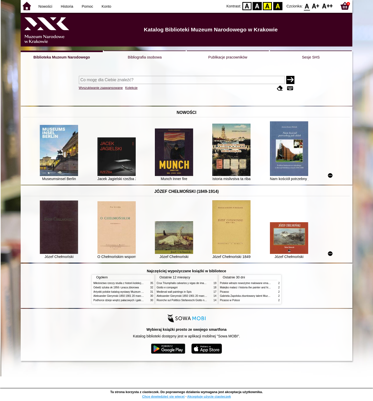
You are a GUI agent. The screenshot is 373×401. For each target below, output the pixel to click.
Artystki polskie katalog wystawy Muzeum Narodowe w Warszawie (131, 291)
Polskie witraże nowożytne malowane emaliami (246, 283)
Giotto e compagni (167, 287)
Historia (67, 6)
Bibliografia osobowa (145, 57)
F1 (315, 6)
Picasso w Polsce (230, 300)
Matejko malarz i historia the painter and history (247, 287)
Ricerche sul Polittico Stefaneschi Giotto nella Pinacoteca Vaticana (194, 300)
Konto (106, 6)
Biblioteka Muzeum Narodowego (61, 57)
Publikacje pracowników (227, 57)
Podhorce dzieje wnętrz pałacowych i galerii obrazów (123, 300)
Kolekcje (131, 88)
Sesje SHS (311, 57)
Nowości (45, 6)
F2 (327, 6)
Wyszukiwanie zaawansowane (101, 88)
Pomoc (87, 6)
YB (267, 6)
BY (277, 6)
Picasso (224, 291)
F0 (306, 6)
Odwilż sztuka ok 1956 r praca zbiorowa (116, 287)
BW (257, 6)
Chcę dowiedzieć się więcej (163, 396)
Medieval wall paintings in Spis (174, 291)
